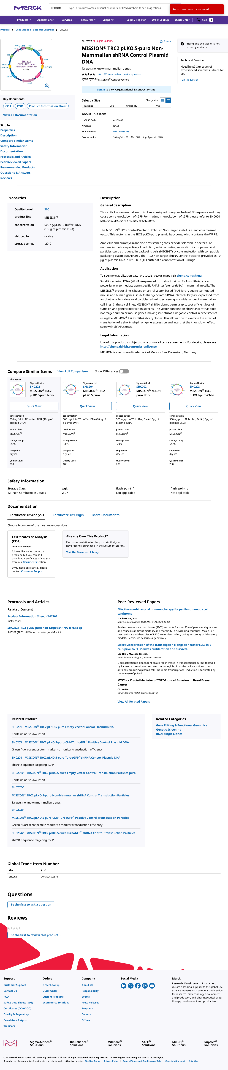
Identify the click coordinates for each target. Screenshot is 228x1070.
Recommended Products (17, 167)
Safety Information (14, 146)
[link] (21, 985)
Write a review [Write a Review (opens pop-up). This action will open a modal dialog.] (112, 74)
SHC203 (17, 742)
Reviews (6, 178)
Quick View (33, 406)
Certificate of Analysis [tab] (27, 515)
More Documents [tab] (105, 515)
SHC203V (18, 810)
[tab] (8, 30)
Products (5, 29)
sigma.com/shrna (189, 275)
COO (20, 106)
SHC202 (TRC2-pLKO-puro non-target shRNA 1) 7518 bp (44, 628)
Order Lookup (160, 19)
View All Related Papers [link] (134, 701)
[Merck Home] (28, 8)
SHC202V (18, 787)
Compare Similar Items (16, 141)
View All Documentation (20, 115)
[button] (136, 20)
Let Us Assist (189, 80)
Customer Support (32, 571)
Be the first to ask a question (30, 904)
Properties (7, 130)
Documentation (11, 151)
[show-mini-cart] (205, 19)
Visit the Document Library (82, 552)
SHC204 (17, 758)
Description (8, 135)
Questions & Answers (15, 173)
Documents (30, 562)
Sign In (101, 89)
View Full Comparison (73, 371)
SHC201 (17, 727)
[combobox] (115, 8)
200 (46, 209)
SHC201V (18, 773)
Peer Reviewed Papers (15, 162)
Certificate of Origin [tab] (68, 515)
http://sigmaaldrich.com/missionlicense (128, 346)
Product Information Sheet (48, 106)
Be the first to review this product (35, 936)
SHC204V (18, 833)
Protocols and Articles (15, 157)
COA (8, 106)
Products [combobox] (56, 7)
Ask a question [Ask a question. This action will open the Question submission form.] (133, 74)
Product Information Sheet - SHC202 (32, 616)
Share (165, 41)
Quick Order (182, 19)
